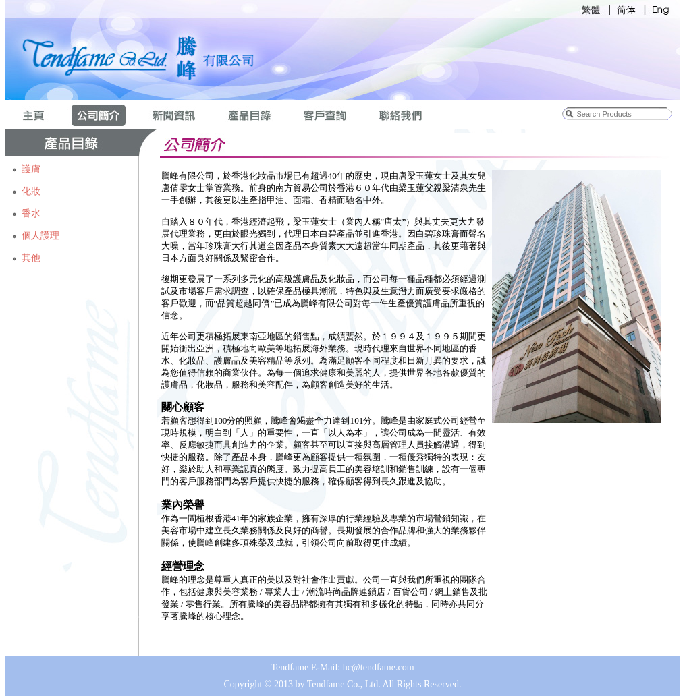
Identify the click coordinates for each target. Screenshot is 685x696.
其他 (31, 258)
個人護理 (40, 236)
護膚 (31, 169)
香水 (31, 213)
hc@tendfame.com (378, 667)
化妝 (31, 191)
